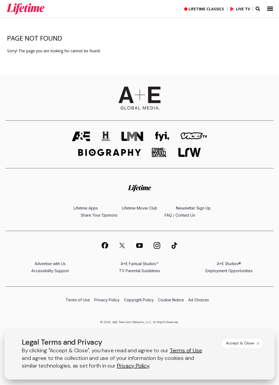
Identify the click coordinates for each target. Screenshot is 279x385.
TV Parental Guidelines (139, 270)
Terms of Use (78, 300)
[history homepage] (106, 136)
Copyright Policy (139, 300)
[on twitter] (122, 245)
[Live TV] (241, 8)
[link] (26, 8)
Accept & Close (243, 343)
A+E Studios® (229, 263)
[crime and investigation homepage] (159, 152)
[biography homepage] (109, 152)
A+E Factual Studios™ (140, 263)
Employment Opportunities (229, 270)
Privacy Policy (107, 300)
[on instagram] (157, 245)
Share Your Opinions (99, 215)
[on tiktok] (174, 245)
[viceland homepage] (194, 136)
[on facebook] (104, 245)
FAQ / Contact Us (180, 215)
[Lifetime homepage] (139, 188)
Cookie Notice (171, 300)
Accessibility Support (50, 270)
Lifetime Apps (86, 208)
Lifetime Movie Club (139, 208)
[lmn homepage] (132, 136)
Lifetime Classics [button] (206, 8)
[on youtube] (139, 245)
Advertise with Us (50, 263)
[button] (30, 8)
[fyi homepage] (162, 136)
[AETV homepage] (81, 136)
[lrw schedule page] (189, 152)
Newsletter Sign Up (193, 208)
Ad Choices (198, 300)
